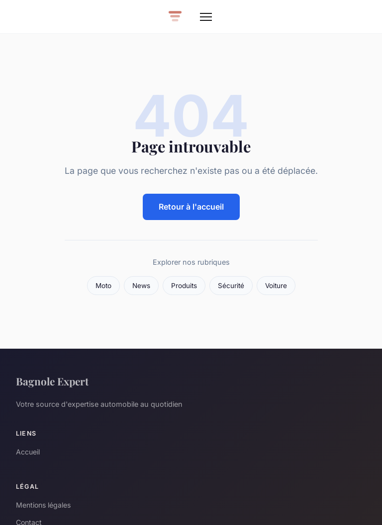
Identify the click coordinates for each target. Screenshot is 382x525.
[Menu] (206, 17)
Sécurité (231, 286)
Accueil (28, 452)
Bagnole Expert (52, 381)
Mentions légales (43, 505)
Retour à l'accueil (191, 207)
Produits (184, 286)
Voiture (276, 286)
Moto (103, 286)
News (141, 286)
